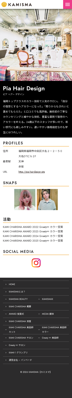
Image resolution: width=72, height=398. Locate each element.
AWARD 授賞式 (16, 314)
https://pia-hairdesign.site (32, 172)
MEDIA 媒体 (48, 314)
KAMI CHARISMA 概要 (20, 306)
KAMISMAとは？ (17, 291)
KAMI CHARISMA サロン (21, 338)
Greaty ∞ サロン (17, 345)
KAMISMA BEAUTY (18, 299)
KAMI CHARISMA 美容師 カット (21, 330)
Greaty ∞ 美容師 (50, 338)
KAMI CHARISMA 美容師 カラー (54, 330)
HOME (12, 284)
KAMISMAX (47, 299)
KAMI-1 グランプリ (18, 352)
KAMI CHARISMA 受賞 (20, 321)
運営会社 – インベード (20, 360)
